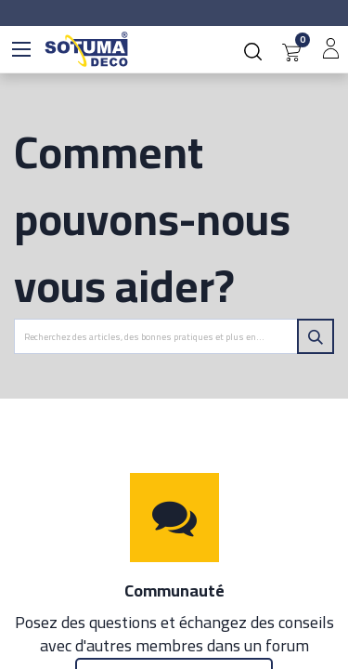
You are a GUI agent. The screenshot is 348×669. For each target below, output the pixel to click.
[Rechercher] (315, 336)
